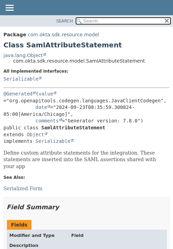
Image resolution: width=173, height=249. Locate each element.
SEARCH (64, 21)
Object (35, 134)
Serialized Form (22, 188)
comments (47, 120)
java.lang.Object (23, 55)
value (46, 93)
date (41, 107)
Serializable (20, 79)
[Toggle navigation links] (9, 8)
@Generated (17, 93)
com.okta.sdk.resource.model (63, 34)
